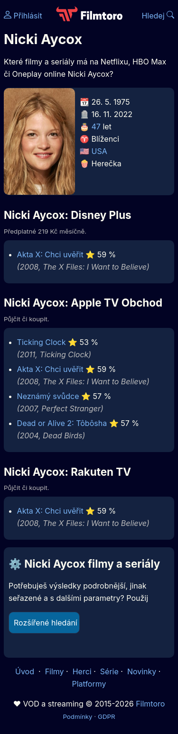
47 (96, 126)
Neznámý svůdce (48, 396)
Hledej (157, 15)
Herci (82, 671)
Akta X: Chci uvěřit (50, 254)
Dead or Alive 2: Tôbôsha (62, 423)
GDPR (106, 716)
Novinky (141, 671)
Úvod (25, 671)
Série (109, 671)
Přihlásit (23, 15)
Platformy (89, 684)
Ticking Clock (41, 342)
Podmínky (77, 716)
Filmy (54, 671)
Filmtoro (150, 703)
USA (99, 151)
